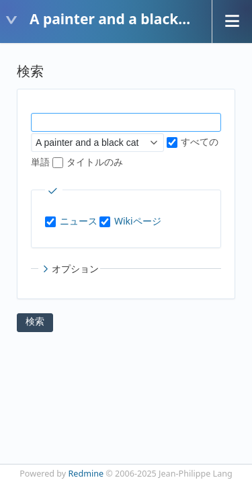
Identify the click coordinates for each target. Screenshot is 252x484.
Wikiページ (137, 220)
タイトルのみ (88, 161)
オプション (69, 268)
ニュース (78, 220)
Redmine (86, 473)
